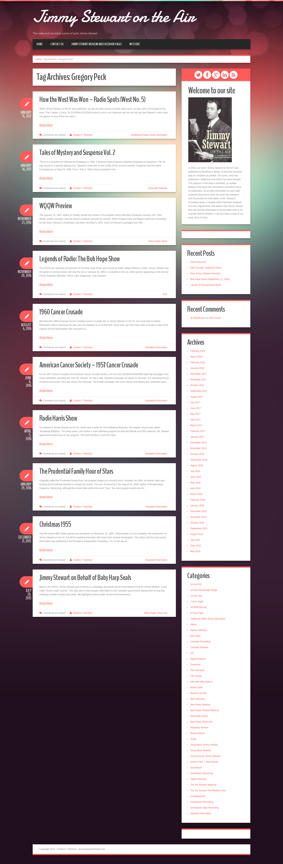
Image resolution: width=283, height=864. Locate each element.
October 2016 (198, 456)
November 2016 (199, 450)
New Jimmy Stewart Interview (206, 274)
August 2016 (197, 467)
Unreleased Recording (202, 804)
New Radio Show (158, 241)
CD (165, 294)
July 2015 (196, 542)
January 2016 (198, 507)
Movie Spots (197, 690)
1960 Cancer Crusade (64, 311)
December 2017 (199, 375)
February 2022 (198, 353)
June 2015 (196, 547)
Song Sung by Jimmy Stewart (206, 758)
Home (39, 44)
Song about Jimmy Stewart (205, 747)
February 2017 (198, 433)
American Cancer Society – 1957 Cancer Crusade (95, 364)
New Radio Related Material (205, 713)
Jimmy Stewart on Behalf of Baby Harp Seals (92, 577)
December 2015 (199, 513)
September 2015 (199, 530)
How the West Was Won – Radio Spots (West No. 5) (100, 99)
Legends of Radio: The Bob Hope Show (85, 258)
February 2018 (198, 364)
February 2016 (198, 501)
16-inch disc (197, 598)
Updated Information (156, 347)
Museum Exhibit (199, 695)
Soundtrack (197, 770)
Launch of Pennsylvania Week (206, 285)
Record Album (198, 735)
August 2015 (197, 536)
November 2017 (199, 381)
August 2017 (197, 398)
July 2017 (196, 404)
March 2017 (197, 427)
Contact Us (57, 44)
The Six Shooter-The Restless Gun (209, 793)
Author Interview (199, 632)
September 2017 (199, 393)
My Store (134, 44)
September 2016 (199, 461)
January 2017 (198, 438)
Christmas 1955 (57, 524)
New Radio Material (201, 707)
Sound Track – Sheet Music (205, 764)
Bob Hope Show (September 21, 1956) (211, 280)
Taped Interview (199, 781)
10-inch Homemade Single (204, 592)
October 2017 (198, 387)
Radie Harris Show (61, 418)
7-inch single (197, 604)
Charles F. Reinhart (82, 135)
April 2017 (196, 421)
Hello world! (216, 319)
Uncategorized (198, 798)
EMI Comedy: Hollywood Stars (206, 268)
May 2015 (196, 553)
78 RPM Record (199, 609)
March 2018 (197, 358)
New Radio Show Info (156, 613)
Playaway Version (200, 730)
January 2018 (198, 370)
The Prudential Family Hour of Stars (81, 471)
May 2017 (196, 416)
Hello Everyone (199, 262)
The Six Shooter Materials (204, 787)
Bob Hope (196, 638)
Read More (46, 125)
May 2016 (196, 484)
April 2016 (196, 490)
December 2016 (199, 444)
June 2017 (196, 410)
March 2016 (197, 496)
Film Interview (198, 672)
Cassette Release (158, 188)
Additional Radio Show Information (149, 135)
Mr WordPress (198, 319)
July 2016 (196, 473)
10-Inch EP (197, 587)
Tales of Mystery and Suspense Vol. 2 (82, 152)
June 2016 (196, 479)
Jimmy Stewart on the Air (132, 15)
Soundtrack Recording (202, 775)
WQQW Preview (57, 205)
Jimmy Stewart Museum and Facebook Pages (96, 44)
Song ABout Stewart (201, 753)
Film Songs (197, 678)
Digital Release (199, 661)
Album (194, 627)
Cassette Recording (201, 644)
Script (194, 741)
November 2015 (199, 519)
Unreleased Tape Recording (205, 810)
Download (196, 667)
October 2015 (198, 524)
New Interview (198, 701)
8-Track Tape (198, 615)
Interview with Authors (202, 684)
